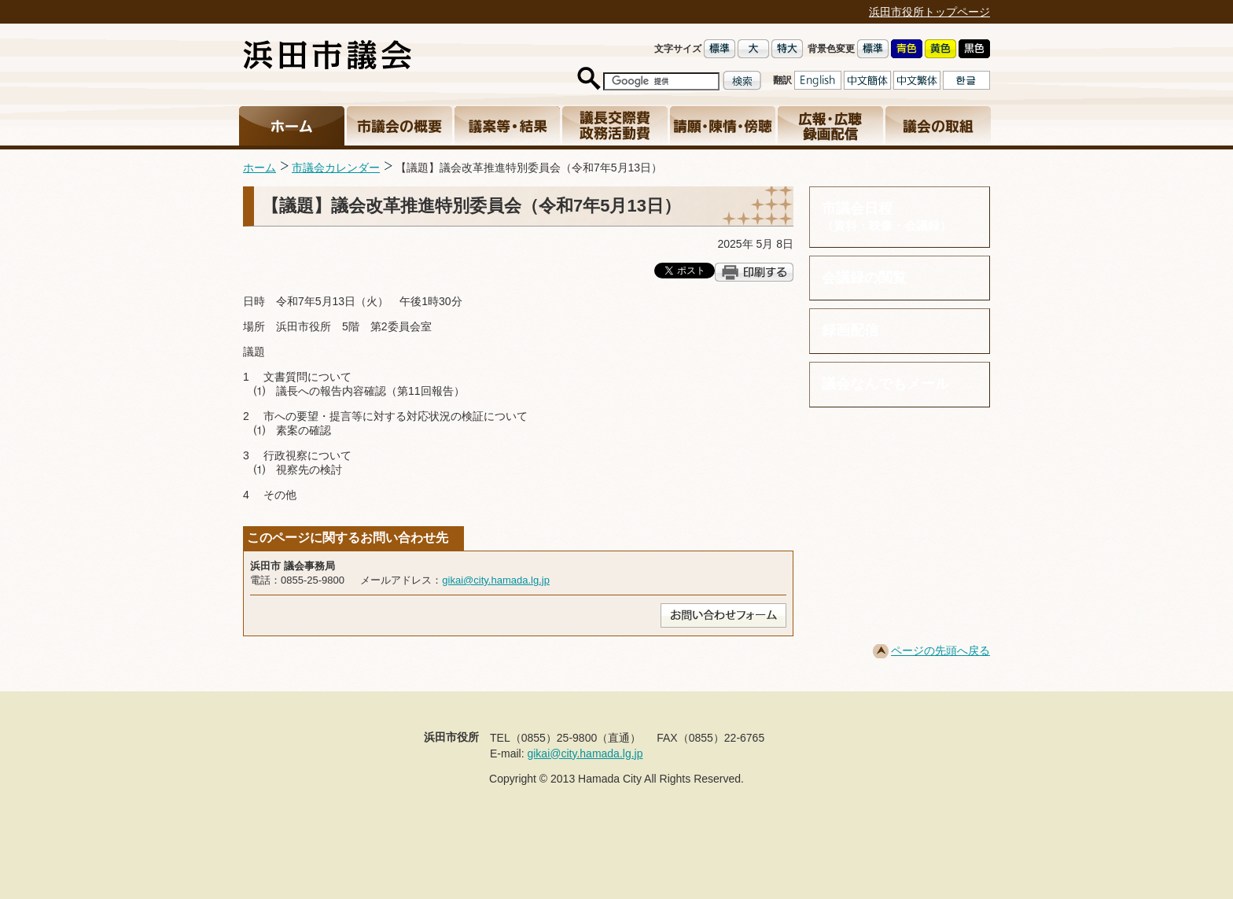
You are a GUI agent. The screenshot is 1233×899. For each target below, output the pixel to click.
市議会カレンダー (336, 167)
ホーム (259, 167)
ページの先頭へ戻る (940, 650)
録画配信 (850, 330)
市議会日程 (899, 217)
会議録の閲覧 (864, 278)
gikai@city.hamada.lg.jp (496, 580)
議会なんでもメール (885, 384)
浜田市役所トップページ (929, 12)
